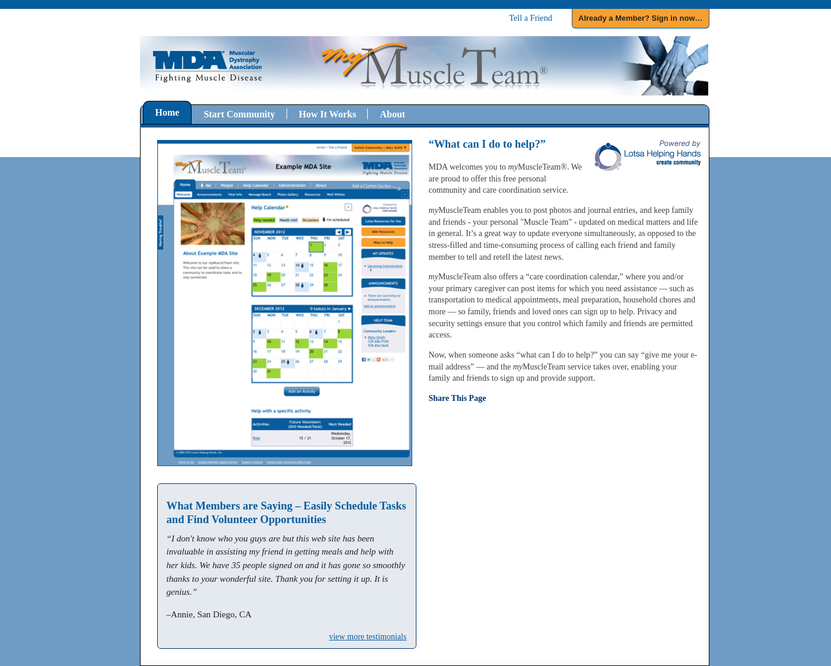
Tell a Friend (530, 18)
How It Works (327, 114)
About (392, 114)
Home (167, 112)
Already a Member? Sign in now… (640, 18)
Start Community (239, 114)
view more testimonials (368, 636)
